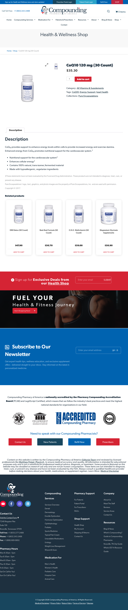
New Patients (50, 441)
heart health (102, 91)
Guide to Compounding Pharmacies (113, 538)
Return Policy (67, 603)
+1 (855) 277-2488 (16, 533)
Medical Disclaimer (110, 470)
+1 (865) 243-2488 (22, 11)
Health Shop (58, 283)
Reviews (107, 507)
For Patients (78, 500)
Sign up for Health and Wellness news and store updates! (24, 2)
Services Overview (52, 505)
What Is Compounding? (113, 533)
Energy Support (87, 91)
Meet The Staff (109, 504)
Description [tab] (15, 130)
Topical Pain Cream (52, 535)
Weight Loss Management (55, 546)
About (95, 19)
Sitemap (90, 603)
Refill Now (104, 2)
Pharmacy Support (84, 493)
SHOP (117, 2)
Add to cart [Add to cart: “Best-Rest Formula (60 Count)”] (48, 252)
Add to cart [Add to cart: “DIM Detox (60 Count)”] (18, 252)
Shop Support (82, 518)
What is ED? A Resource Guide (113, 550)
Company (109, 493)
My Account (79, 529)
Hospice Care (50, 575)
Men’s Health (50, 564)
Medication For (45, 19)
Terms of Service (79, 603)
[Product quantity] (70, 79)
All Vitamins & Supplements (90, 88)
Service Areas (109, 511)
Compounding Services (25, 19)
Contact (64, 24)
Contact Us (20, 441)
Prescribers (108, 441)
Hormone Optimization (54, 520)
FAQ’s (76, 511)
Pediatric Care (50, 572)
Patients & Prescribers (66, 19)
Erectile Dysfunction (52, 516)
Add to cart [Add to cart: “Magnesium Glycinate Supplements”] (108, 252)
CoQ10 (75, 91)
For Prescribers (80, 507)
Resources (83, 19)
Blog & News (107, 19)
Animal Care (49, 579)
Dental (47, 509)
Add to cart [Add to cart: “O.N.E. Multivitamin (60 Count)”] (78, 252)
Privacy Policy (56, 603)
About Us (107, 500)
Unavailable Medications (54, 539)
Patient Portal (79, 504)
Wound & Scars (51, 550)
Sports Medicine (51, 531)
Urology (48, 543)
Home (9, 19)
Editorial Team (89, 459)
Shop (118, 19)
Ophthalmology (51, 524)
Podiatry (48, 527)
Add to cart (83, 79)
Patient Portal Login (86, 2)
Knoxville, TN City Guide (113, 544)
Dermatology (50, 512)
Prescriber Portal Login (64, 2)
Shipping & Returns (81, 533)
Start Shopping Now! (24, 311)
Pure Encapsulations (88, 95)
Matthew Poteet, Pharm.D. (31, 461)
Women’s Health (51, 568)
